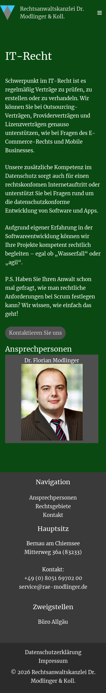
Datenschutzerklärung (53, 652)
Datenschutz (21, 176)
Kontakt (53, 515)
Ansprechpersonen (53, 497)
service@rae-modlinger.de (53, 587)
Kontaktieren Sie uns (35, 333)
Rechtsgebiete (53, 506)
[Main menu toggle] (99, 12)
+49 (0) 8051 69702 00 (53, 578)
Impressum (53, 661)
